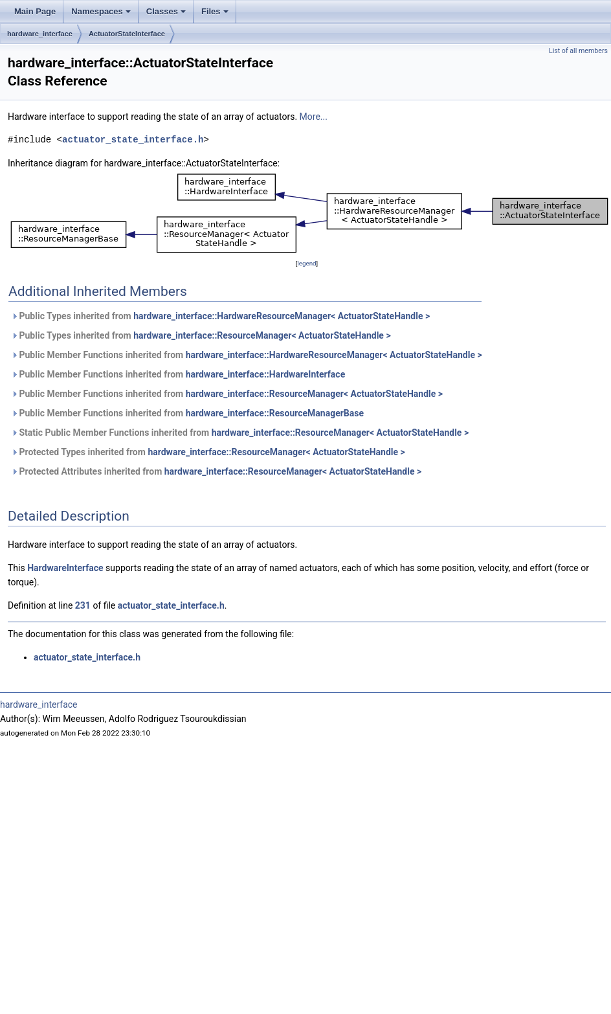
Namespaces (102, 14)
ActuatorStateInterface (127, 34)
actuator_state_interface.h (132, 139)
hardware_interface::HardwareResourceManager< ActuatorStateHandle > (281, 316)
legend (306, 263)
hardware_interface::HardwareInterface (266, 374)
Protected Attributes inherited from (216, 471)
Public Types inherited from (220, 316)
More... (314, 116)
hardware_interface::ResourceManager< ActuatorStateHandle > (261, 335)
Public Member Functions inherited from (246, 355)
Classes (167, 14)
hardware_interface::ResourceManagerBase (275, 413)
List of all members (578, 51)
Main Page (35, 11)
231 (83, 605)
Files (215, 14)
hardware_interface (39, 34)
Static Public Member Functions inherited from (240, 432)
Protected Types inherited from (208, 452)
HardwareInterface (65, 568)
